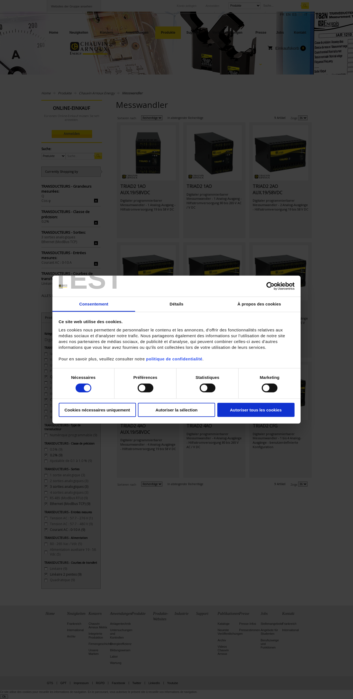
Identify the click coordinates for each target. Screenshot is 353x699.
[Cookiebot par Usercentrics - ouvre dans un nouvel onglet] (270, 286)
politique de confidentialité (174, 359)
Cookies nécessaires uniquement (97, 410)
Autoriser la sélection (177, 410)
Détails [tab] (176, 304)
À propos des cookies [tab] (259, 304)
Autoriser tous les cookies (256, 410)
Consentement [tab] (93, 304)
